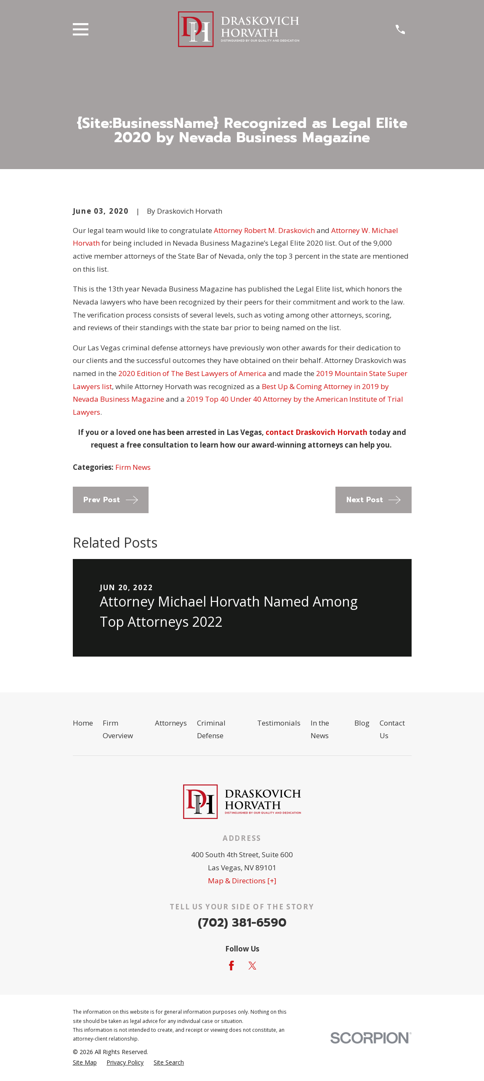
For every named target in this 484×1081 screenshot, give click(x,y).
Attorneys (171, 723)
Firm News (133, 467)
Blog (362, 723)
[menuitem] (85, 1062)
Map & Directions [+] (242, 880)
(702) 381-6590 (242, 922)
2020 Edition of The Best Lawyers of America (192, 373)
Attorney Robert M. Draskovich (264, 230)
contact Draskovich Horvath (316, 432)
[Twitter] (252, 966)
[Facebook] (231, 966)
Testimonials (279, 723)
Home (83, 723)
